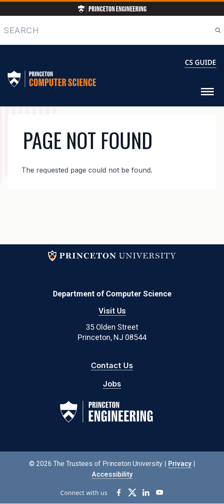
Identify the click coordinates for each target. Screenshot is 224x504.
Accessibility (112, 474)
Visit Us (112, 310)
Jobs (112, 383)
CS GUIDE (200, 62)
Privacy (180, 464)
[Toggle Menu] (207, 91)
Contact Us (112, 365)
